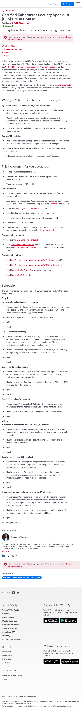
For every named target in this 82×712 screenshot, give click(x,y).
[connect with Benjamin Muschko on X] (8, 556)
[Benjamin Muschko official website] (13, 556)
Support (6, 647)
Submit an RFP (8, 632)
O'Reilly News (8, 617)
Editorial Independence (37, 706)
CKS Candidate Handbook (27, 239)
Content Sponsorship (11, 639)
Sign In (56, 4)
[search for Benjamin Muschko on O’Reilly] (17, 556)
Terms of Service (8, 706)
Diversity (6, 635)
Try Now (67, 4)
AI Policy (6, 663)
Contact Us (7, 652)
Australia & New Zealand (13, 675)
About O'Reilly (9, 605)
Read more (5, 551)
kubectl (65, 203)
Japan (5, 679)
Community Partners (11, 624)
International (9, 670)
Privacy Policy (8, 659)
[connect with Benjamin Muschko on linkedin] (3, 556)
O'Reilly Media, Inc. (20, 23)
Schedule (6, 53)
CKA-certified (48, 230)
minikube (54, 203)
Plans (49, 4)
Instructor (6, 56)
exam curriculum (65, 84)
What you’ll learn (9, 46)
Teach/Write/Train (10, 610)
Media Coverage (9, 621)
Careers (5, 613)
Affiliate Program (9, 628)
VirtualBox (35, 208)
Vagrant (23, 208)
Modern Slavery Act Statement (59, 706)
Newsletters (7, 655)
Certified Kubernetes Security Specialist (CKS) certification (30, 66)
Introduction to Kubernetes (22, 244)
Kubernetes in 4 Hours (27, 247)
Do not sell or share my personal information (19, 696)
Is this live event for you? (12, 49)
